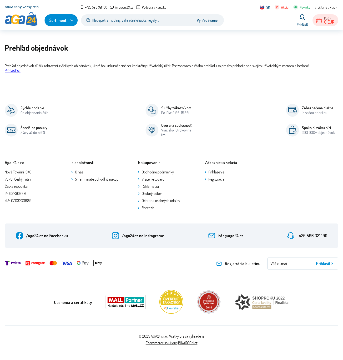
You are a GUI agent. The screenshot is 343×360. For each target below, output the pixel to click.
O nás (79, 172)
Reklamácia (150, 186)
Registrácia (216, 179)
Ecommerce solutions (161, 342)
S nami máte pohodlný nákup (96, 179)
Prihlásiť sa (12, 70)
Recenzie (148, 207)
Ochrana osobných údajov (161, 200)
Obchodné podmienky (158, 172)
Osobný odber (152, 193)
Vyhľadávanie (207, 20)
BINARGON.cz (187, 342)
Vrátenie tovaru (153, 179)
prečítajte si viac (325, 7)
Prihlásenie (216, 172)
